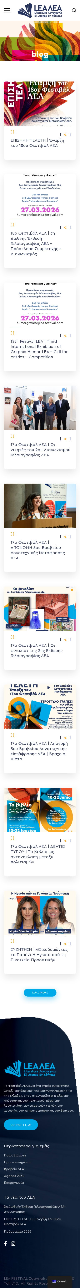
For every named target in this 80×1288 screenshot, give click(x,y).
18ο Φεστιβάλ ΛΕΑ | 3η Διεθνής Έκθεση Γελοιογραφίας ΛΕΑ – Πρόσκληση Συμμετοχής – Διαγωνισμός (36, 243)
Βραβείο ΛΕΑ (14, 1169)
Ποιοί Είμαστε (15, 1155)
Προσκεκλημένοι (17, 1162)
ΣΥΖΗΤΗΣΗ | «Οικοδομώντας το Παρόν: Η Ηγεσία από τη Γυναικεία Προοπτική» (39, 955)
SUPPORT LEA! (21, 1124)
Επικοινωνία (14, 1182)
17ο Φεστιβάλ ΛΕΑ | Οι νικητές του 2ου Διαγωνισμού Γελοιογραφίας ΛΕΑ (40, 450)
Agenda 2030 (14, 1176)
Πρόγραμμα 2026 (17, 1231)
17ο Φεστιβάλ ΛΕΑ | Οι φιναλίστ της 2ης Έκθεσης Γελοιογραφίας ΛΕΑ (36, 650)
